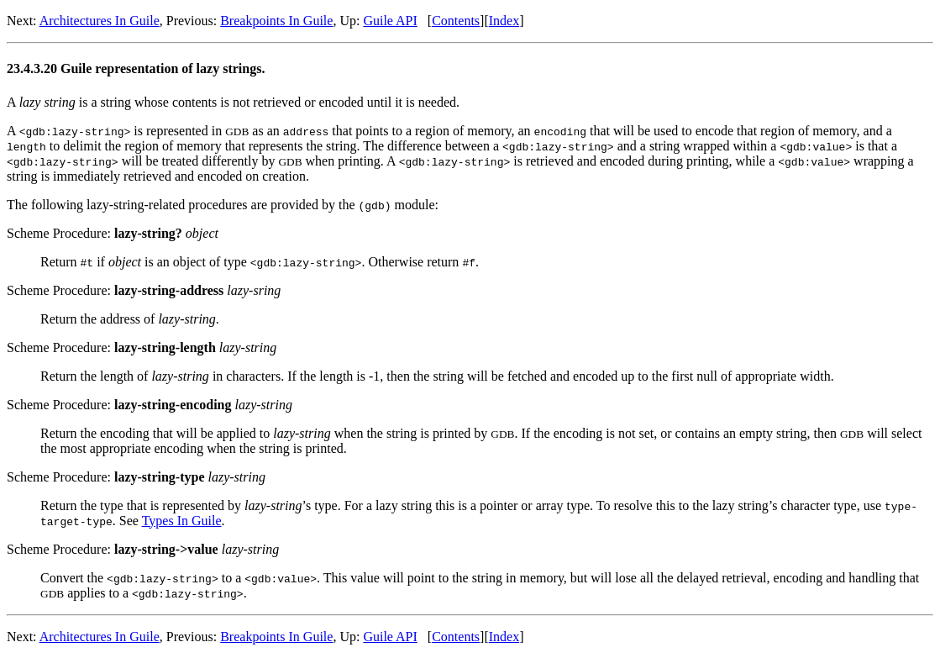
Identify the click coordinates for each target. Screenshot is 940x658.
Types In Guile (182, 520)
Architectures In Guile (99, 20)
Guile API (390, 20)
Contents (456, 20)
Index (504, 20)
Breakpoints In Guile (276, 20)
